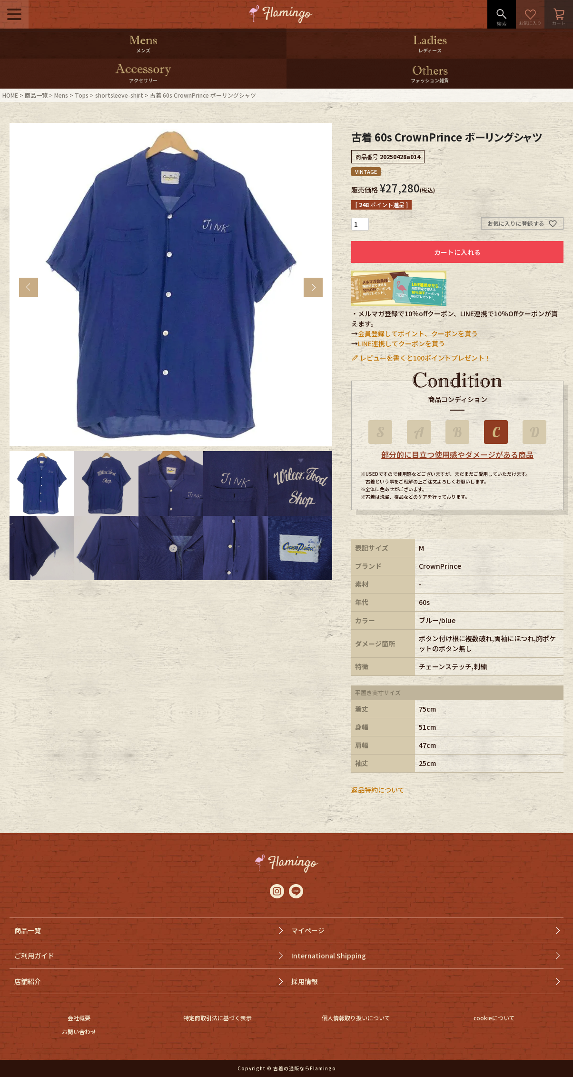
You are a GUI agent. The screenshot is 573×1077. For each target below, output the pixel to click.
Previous (28, 287)
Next (313, 287)
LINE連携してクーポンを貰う (401, 343)
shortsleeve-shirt (119, 95)
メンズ (143, 50)
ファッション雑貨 (430, 80)
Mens (61, 95)
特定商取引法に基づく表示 (217, 1018)
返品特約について (378, 790)
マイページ (308, 930)
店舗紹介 (27, 981)
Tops (82, 95)
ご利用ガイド (34, 955)
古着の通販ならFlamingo (304, 1068)
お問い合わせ (79, 1031)
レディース (430, 50)
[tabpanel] (171, 284)
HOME (10, 95)
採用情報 (304, 981)
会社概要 (79, 1018)
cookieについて (494, 1018)
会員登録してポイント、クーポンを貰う (418, 333)
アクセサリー (143, 80)
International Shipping (328, 955)
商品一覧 (36, 95)
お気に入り (530, 14)
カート (558, 14)
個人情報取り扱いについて (356, 1018)
